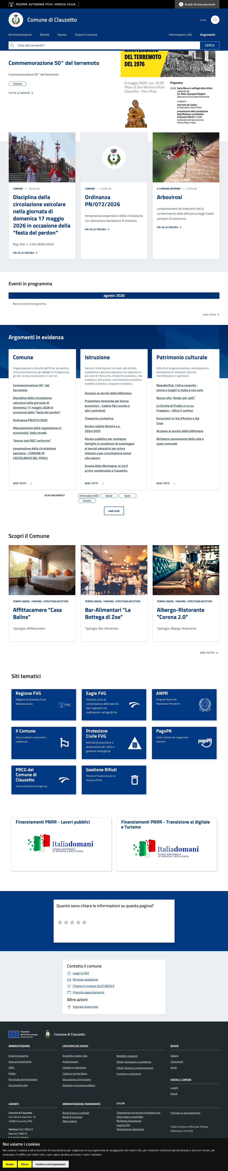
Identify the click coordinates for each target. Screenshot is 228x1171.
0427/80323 (93, 985)
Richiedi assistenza (85, 979)
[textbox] (113, 922)
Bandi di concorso (72, 1117)
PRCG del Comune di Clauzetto (26, 774)
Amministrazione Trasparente (81, 1103)
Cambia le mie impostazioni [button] (51, 1164)
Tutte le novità (21, 93)
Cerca (209, 45)
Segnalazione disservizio (130, 1129)
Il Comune (25, 730)
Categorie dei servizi (75, 1046)
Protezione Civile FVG (97, 733)
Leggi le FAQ (81, 973)
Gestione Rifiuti (101, 769)
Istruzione (97, 357)
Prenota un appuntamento (185, 1113)
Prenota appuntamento (88, 992)
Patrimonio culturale (181, 357)
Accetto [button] (10, 1164)
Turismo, (37, 601)
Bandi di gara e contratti (76, 1113)
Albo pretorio (70, 1121)
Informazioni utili (180, 34)
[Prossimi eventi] (216, 295)
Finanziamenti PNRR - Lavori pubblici (53, 821)
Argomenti (207, 34)
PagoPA (164, 730)
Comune (18, 188)
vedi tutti (114, 511)
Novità (174, 1046)
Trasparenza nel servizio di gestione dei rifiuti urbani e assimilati (138, 1115)
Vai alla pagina (25, 253)
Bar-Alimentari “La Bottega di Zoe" (108, 613)
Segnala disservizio (85, 1006)
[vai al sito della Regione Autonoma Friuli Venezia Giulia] (44, 4)
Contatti (14, 1103)
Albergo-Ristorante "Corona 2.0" (180, 613)
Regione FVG (28, 693)
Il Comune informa (168, 188)
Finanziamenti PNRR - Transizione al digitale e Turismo (165, 824)
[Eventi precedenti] (11, 295)
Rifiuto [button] (24, 1164)
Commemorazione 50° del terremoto (54, 62)
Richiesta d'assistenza (128, 1121)
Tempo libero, (22, 601)
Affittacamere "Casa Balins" (37, 613)
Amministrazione (19, 1046)
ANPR (162, 693)
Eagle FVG (96, 693)
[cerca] (215, 19)
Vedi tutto (211, 314)
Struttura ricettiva (55, 601)
